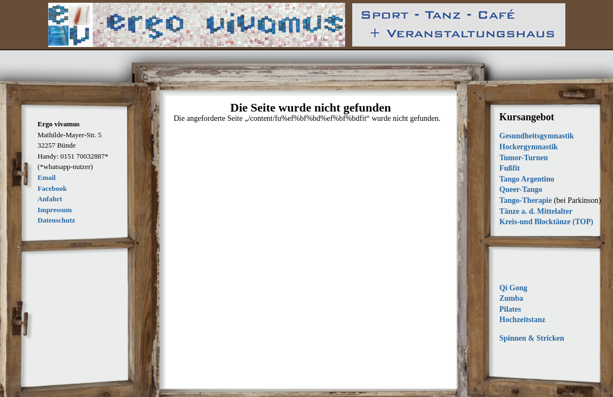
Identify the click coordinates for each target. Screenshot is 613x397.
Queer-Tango (521, 189)
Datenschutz (57, 220)
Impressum (55, 210)
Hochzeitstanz (523, 320)
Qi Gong (514, 288)
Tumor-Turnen (524, 158)
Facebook (52, 188)
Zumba (512, 298)
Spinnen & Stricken (532, 338)
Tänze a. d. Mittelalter (536, 211)
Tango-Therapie (526, 200)
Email (47, 177)
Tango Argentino (527, 179)
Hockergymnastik (529, 147)
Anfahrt (50, 199)
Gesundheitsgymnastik (537, 136)
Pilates (511, 309)
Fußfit (510, 168)
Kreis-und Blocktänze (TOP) (546, 222)
